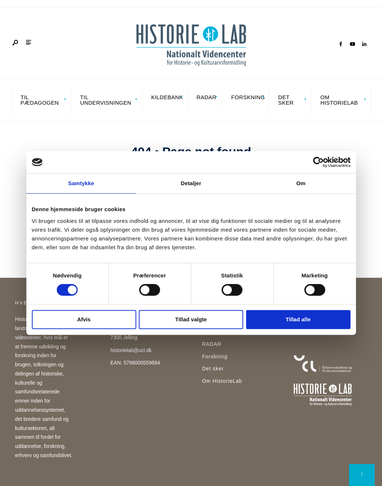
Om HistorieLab (339, 100)
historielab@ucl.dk (131, 350)
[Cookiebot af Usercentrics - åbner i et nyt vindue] (318, 162)
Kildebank (167, 97)
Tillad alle (298, 319)
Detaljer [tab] (191, 183)
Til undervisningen (105, 100)
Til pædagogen (40, 100)
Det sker (286, 100)
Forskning (247, 97)
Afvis (84, 319)
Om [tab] (300, 183)
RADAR (206, 97)
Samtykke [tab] (81, 183)
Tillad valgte (191, 319)
